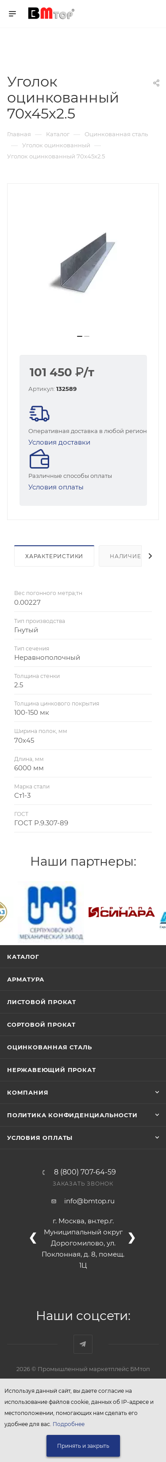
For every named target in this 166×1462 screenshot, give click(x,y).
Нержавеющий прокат (51, 1069)
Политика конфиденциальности (72, 1115)
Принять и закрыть (83, 1445)
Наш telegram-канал (83, 1344)
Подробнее (69, 1424)
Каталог (23, 956)
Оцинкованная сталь (49, 1047)
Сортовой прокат (41, 1024)
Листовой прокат (41, 1001)
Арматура (25, 979)
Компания (27, 1092)
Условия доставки (59, 442)
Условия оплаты (56, 487)
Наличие (125, 556)
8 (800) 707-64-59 (85, 1172)
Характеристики (54, 556)
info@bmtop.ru (89, 1201)
